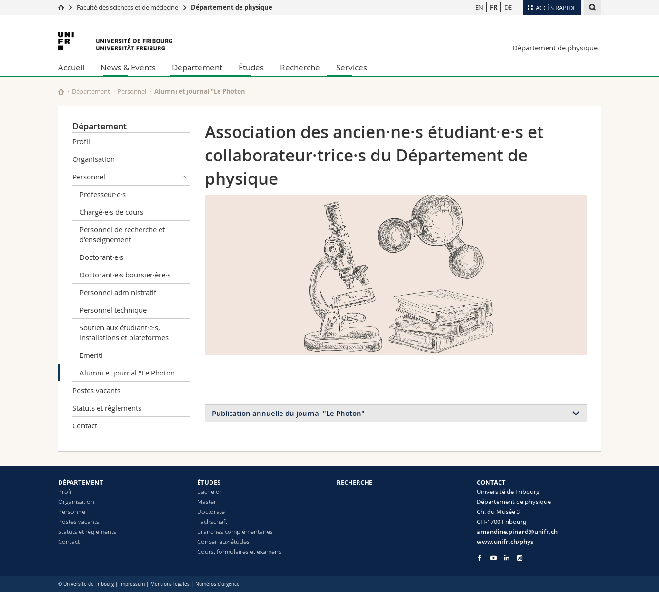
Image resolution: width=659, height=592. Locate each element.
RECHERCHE (354, 482)
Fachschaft (212, 521)
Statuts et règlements (106, 408)
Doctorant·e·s (101, 257)
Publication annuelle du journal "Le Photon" (288, 413)
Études (251, 67)
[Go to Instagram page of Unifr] (519, 558)
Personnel (132, 91)
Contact (84, 425)
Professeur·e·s (103, 194)
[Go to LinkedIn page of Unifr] (506, 558)
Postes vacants (96, 390)
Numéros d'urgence (217, 584)
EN (479, 7)
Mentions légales (170, 584)
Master (206, 501)
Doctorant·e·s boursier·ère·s (125, 274)
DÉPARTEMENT (80, 482)
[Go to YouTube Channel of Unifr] (493, 558)
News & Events (128, 67)
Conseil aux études (223, 541)
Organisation (93, 159)
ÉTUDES (208, 482)
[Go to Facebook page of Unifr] (480, 557)
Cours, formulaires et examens (239, 551)
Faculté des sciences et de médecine (127, 7)
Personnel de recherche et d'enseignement (122, 234)
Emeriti (91, 355)
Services (351, 67)
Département (197, 67)
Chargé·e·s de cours (111, 212)
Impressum (132, 584)
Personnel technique (113, 310)
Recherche (300, 67)
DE (508, 7)
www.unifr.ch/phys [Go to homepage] (505, 541)
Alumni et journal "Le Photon (127, 372)
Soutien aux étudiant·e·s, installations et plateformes (124, 332)
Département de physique (231, 7)
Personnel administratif (118, 292)
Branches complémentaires (235, 531)
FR (494, 7)
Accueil (71, 67)
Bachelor (209, 491)
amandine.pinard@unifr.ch (517, 531)
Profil (81, 141)
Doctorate (211, 511)
